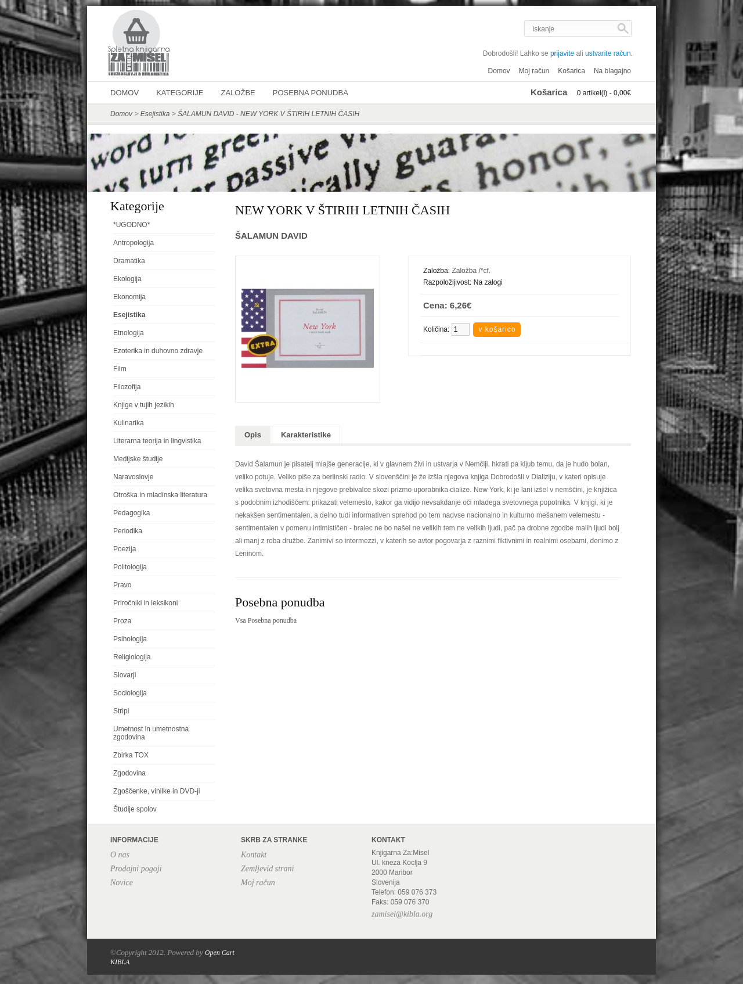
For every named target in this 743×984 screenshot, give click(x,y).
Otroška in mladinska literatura (160, 495)
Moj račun (534, 71)
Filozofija (126, 387)
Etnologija (128, 333)
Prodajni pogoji (136, 868)
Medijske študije (138, 459)
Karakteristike (306, 434)
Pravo (122, 585)
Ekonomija (129, 297)
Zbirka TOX (131, 755)
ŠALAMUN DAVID (271, 235)
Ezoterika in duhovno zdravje (158, 351)
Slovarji (124, 675)
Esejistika (155, 114)
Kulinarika (128, 423)
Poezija (124, 549)
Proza (122, 621)
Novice (121, 882)
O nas (119, 854)
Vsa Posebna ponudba (266, 620)
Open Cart (220, 953)
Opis (252, 434)
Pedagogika (131, 513)
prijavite (562, 53)
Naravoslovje (133, 477)
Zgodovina (129, 773)
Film (120, 369)
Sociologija (130, 693)
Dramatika (129, 261)
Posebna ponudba (310, 92)
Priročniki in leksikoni (145, 603)
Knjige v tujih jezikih (143, 405)
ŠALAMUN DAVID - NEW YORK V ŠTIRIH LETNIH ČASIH (268, 114)
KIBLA (119, 962)
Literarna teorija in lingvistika (157, 441)
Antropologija (133, 243)
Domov (499, 71)
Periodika (127, 531)
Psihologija (130, 639)
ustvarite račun (608, 53)
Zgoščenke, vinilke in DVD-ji (156, 791)
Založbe (238, 92)
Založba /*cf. (471, 271)
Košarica (571, 71)
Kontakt (253, 854)
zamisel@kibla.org (402, 914)
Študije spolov (135, 809)
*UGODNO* (131, 225)
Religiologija (132, 657)
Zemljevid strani (267, 868)
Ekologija (127, 279)
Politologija (130, 567)
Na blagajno (612, 71)
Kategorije (179, 92)
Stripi (121, 711)
